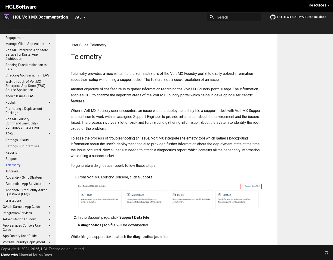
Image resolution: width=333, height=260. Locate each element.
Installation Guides (171, 28)
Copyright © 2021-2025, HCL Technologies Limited (42, 249)
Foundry (206, 28)
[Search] (234, 17)
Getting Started (49, 28)
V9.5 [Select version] (78, 17)
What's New (74, 28)
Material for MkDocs (35, 255)
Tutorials (146, 28)
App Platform (125, 28)
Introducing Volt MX (18, 28)
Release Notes (98, 28)
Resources (319, 5)
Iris (193, 28)
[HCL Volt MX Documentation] (7, 17)
